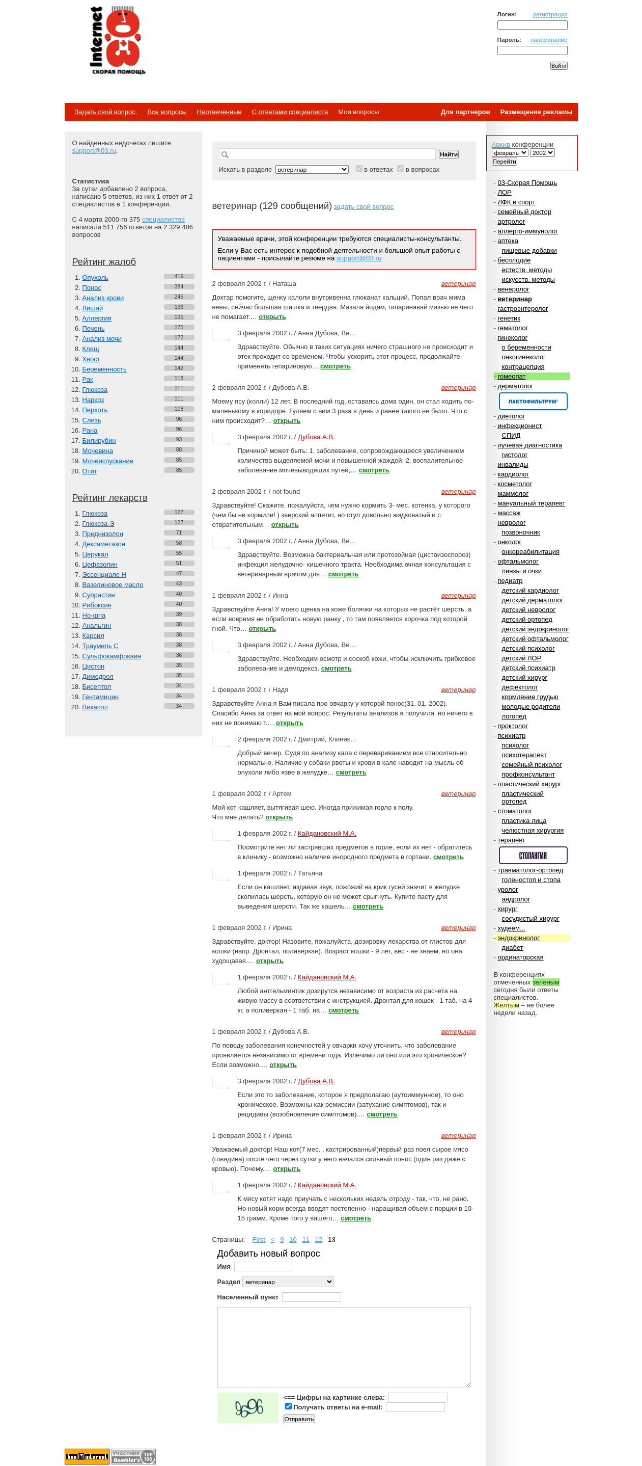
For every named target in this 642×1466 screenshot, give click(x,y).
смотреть (335, 366)
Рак (87, 379)
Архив (501, 144)
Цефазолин (100, 564)
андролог (516, 899)
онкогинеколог (524, 357)
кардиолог (513, 474)
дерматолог (515, 386)
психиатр (511, 735)
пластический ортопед (523, 797)
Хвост (91, 359)
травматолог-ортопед (530, 870)
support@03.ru (94, 150)
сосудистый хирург (531, 918)
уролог (507, 889)
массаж (508, 513)
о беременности (526, 347)
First (259, 1239)
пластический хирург (529, 784)
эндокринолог (518, 938)
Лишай (92, 308)
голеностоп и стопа (531, 880)
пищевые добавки (529, 250)
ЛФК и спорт (516, 202)
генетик (508, 318)
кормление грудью (530, 697)
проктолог (512, 726)
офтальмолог (518, 561)
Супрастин (98, 595)
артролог (511, 221)
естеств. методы (527, 270)
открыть (272, 317)
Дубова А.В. (316, 437)
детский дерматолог (533, 600)
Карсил (93, 635)
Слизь (91, 420)
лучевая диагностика (529, 445)
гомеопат (511, 376)
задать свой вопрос (364, 206)
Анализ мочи (102, 338)
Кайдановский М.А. (327, 833)
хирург (507, 909)
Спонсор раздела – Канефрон (533, 401)
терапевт (511, 840)
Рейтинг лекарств (110, 498)
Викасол (95, 707)
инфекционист (519, 426)
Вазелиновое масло (113, 585)
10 (292, 1239)
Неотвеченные (219, 112)
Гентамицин (100, 697)
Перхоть (95, 410)
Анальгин (96, 625)
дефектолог (520, 687)
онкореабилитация (531, 551)
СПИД (511, 435)
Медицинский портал (117, 41)
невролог (511, 522)
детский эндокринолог (536, 629)
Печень (93, 328)
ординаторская (520, 957)
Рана (90, 430)
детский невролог (529, 610)
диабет (512, 947)
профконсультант (528, 774)
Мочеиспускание (107, 461)
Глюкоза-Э (98, 523)
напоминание (549, 39)
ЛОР (504, 192)
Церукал (95, 554)
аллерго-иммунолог (527, 231)
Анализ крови (103, 298)
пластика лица (524, 820)
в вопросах (422, 169)
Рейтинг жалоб (104, 262)
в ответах (378, 169)
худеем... (511, 928)
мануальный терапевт (531, 503)
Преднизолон (102, 534)
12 (318, 1239)
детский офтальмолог (535, 639)
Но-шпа (94, 615)
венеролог (513, 289)
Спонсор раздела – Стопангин (533, 855)
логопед (514, 716)
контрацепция (523, 366)
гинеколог (512, 337)
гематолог (512, 328)
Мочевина (98, 451)
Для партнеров (465, 112)
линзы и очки (522, 571)
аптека (507, 241)
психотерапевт (524, 755)
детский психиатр (528, 668)
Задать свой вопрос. (106, 112)
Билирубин (99, 440)
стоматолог (514, 811)
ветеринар (514, 299)
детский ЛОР (522, 658)
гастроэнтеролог (522, 308)
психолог (515, 745)
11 (306, 1239)
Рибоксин (96, 605)
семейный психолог (532, 764)
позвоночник (521, 532)
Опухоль (95, 277)
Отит (89, 471)
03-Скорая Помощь (527, 182)
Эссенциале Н (104, 574)
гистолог (515, 455)
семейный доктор (524, 212)
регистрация (550, 14)
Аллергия (96, 318)
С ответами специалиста (290, 112)
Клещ (90, 349)
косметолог (514, 484)
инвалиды (512, 464)
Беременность (104, 369)
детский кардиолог (530, 590)
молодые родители (531, 706)
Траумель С (100, 646)
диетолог (511, 416)
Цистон (93, 666)
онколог (509, 542)
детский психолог (528, 648)
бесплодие (514, 260)
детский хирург (525, 677)
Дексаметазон (103, 544)
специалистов (163, 219)
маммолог (512, 493)
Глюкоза (95, 389)
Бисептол (96, 686)
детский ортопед (527, 619)
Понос (91, 287)
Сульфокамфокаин (112, 656)
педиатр (509, 580)
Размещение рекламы (536, 112)
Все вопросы (166, 112)
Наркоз (93, 400)
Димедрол (98, 676)
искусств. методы (528, 279)
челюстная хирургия (533, 830)
